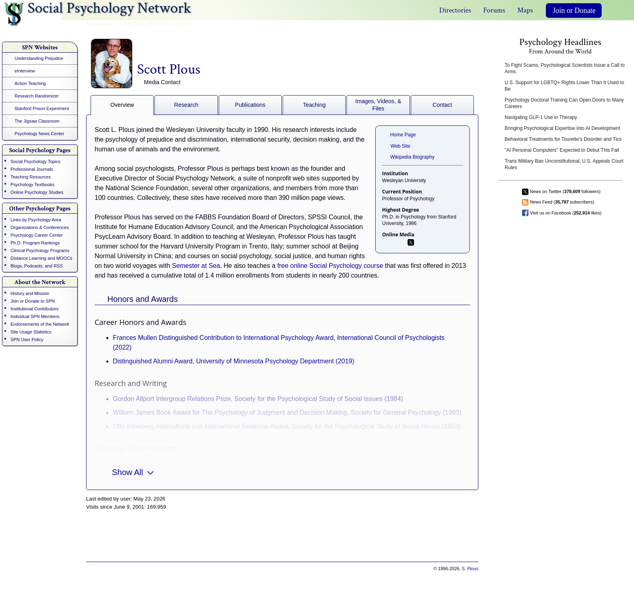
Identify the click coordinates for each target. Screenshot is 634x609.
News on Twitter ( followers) (565, 191)
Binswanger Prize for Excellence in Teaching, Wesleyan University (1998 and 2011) (232, 463)
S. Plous (470, 568)
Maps (525, 10)
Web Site (400, 146)
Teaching (314, 105)
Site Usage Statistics (31, 331)
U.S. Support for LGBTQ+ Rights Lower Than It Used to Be (564, 86)
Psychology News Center (39, 133)
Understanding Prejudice (39, 58)
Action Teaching (30, 83)
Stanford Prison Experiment (42, 108)
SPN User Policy (27, 339)
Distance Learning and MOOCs (41, 258)
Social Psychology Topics (35, 161)
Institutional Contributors (35, 308)
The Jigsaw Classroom (37, 121)
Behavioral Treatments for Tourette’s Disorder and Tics (563, 139)
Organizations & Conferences (40, 227)
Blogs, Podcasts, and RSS (37, 265)
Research (186, 105)
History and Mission (30, 293)
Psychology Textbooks (33, 184)
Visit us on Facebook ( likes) (566, 212)
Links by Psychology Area (36, 219)
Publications (250, 105)
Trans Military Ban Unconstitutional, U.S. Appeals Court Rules (564, 164)
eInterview (25, 70)
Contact (442, 105)
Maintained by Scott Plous (115, 23)
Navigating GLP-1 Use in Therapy (541, 117)
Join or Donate (574, 10)
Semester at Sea (196, 265)
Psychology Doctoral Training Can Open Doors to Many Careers (564, 103)
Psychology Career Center (37, 235)
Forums (494, 10)
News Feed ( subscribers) (562, 201)
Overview (122, 105)
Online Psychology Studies (37, 192)
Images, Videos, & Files (378, 105)
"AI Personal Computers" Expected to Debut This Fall (562, 150)
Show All (133, 471)
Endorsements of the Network (40, 324)
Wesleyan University (169, 23)
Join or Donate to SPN (33, 301)
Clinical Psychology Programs (40, 250)
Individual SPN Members (35, 316)
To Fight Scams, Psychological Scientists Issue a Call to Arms (565, 68)
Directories (455, 10)
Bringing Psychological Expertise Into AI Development (562, 128)
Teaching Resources (31, 176)
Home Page (403, 135)
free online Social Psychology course (330, 265)
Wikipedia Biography (412, 157)
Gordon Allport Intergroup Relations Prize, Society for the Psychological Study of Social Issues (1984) (258, 398)
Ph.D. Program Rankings (35, 242)
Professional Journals (32, 169)
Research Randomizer (37, 95)
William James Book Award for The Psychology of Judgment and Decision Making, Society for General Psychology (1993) (287, 412)
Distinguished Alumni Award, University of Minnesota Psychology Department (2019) (233, 361)
